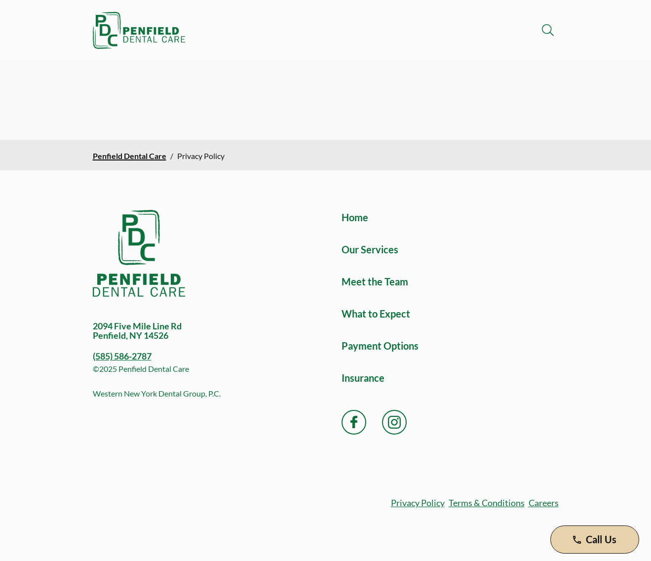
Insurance (363, 378)
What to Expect (376, 314)
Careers (544, 502)
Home (355, 217)
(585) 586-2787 (122, 356)
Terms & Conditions (487, 502)
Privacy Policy (418, 502)
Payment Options (380, 346)
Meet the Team (375, 281)
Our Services (370, 249)
